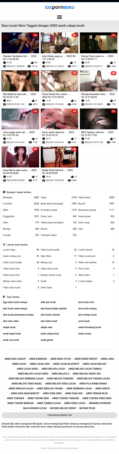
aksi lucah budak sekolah (53, 308)
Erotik (59, 281)
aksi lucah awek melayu (15, 308)
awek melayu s (60, 373)
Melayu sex (59, 262)
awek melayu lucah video (33, 373)
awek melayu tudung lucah (93, 378)
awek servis (102, 388)
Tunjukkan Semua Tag (59, 415)
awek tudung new (38, 398)
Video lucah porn (96, 256)
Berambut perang (96, 210)
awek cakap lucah (50, 333)
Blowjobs (21, 197)
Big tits (96, 203)
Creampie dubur (59, 235)
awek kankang (38, 359)
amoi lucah (84, 321)
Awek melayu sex (21, 256)
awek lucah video (27, 369)
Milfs (21, 210)
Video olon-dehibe (96, 262)
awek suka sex (73, 393)
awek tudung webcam (20, 403)
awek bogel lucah (12, 333)
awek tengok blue (97, 393)
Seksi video (96, 275)
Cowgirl (21, 235)
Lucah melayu (96, 281)
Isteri (21, 222)
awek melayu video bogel (26, 383)
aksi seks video (11, 321)
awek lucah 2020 (40, 364)
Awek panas (96, 216)
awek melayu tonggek (60, 378)
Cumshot (21, 203)
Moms (59, 229)
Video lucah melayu (49, 448)
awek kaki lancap (15, 359)
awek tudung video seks (96, 398)
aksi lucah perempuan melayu (18, 314)
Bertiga (21, 229)
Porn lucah (96, 268)
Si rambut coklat (59, 210)
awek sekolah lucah (21, 388)
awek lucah (19, 364)
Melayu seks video (21, 281)
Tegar (59, 197)
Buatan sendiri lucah (59, 275)
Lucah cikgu (21, 249)
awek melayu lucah (53, 369)
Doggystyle (21, 216)
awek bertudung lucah (89, 327)
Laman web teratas (17, 244)
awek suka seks (52, 393)
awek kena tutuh (60, 359)
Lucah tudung (96, 249)
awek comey (84, 333)
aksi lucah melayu (87, 308)
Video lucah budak (59, 249)
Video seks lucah (59, 268)
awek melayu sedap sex (87, 373)
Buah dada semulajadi (59, 203)
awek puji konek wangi (93, 383)
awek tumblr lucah (49, 403)
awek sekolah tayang (50, 388)
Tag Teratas (13, 296)
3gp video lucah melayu (15, 302)
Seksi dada (59, 287)
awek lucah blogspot (66, 364)
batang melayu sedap (63, 408)
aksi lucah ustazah (50, 314)
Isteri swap (96, 222)
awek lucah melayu (94, 364)
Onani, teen (59, 216)
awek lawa (107, 359)
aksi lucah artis (86, 302)
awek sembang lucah (79, 388)
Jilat (96, 229)
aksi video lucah (49, 321)
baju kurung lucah (35, 408)
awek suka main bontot (25, 393)
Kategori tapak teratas (19, 192)
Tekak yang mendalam (59, 222)
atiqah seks (46, 327)
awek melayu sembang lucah (26, 378)
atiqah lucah (9, 327)
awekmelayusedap (100, 403)
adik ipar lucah (48, 302)
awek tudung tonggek (65, 398)
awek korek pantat (85, 359)
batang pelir (87, 408)
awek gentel (47, 340)
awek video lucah (74, 403)
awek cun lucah (11, 340)
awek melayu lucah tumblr (84, 369)
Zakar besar (96, 197)
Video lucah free (21, 268)
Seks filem (59, 256)
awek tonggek (15, 398)
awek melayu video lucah (60, 383)
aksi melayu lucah (87, 314)
